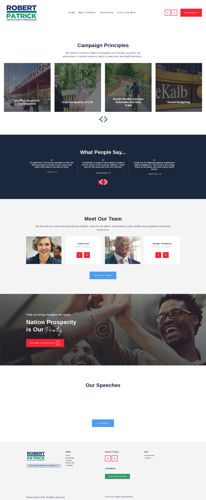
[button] (101, 119)
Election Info (70, 463)
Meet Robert (70, 458)
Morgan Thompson (162, 243)
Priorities (69, 460)
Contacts (147, 458)
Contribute (69, 465)
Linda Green (83, 243)
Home (68, 455)
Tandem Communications (123, 497)
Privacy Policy (149, 455)
